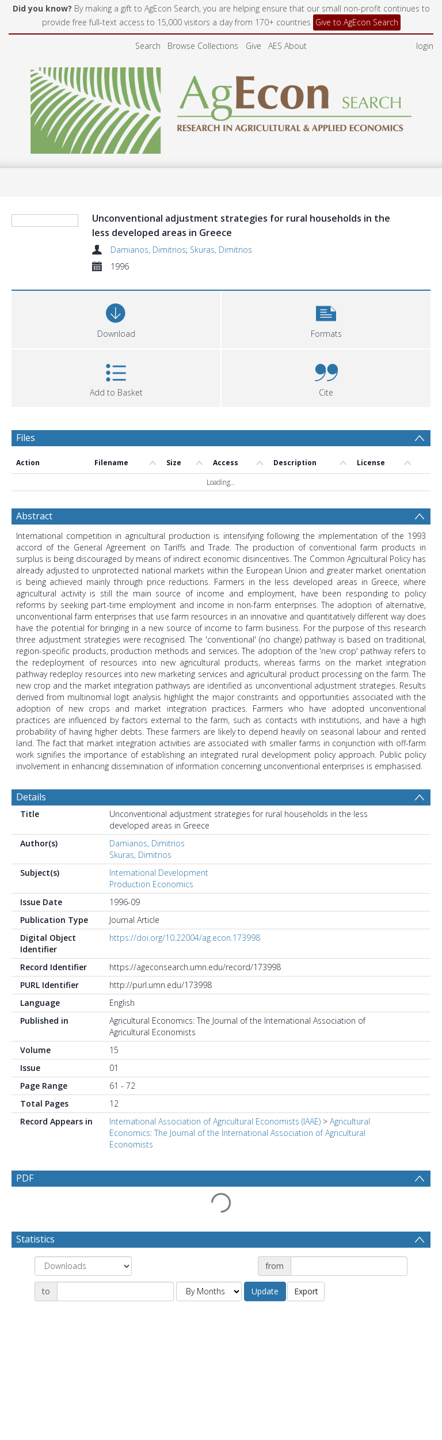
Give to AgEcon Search (356, 22)
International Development (158, 872)
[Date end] (115, 1291)
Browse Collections (202, 45)
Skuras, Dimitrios (221, 249)
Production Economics (151, 884)
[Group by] (83, 1266)
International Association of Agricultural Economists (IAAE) (215, 1121)
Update (265, 1291)
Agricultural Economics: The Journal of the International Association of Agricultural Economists (239, 1133)
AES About (287, 45)
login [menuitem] (424, 45)
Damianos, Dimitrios (148, 249)
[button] (326, 318)
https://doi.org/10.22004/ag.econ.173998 (184, 937)
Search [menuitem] (148, 45)
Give (253, 45)
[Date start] (349, 1266)
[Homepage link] (221, 107)
